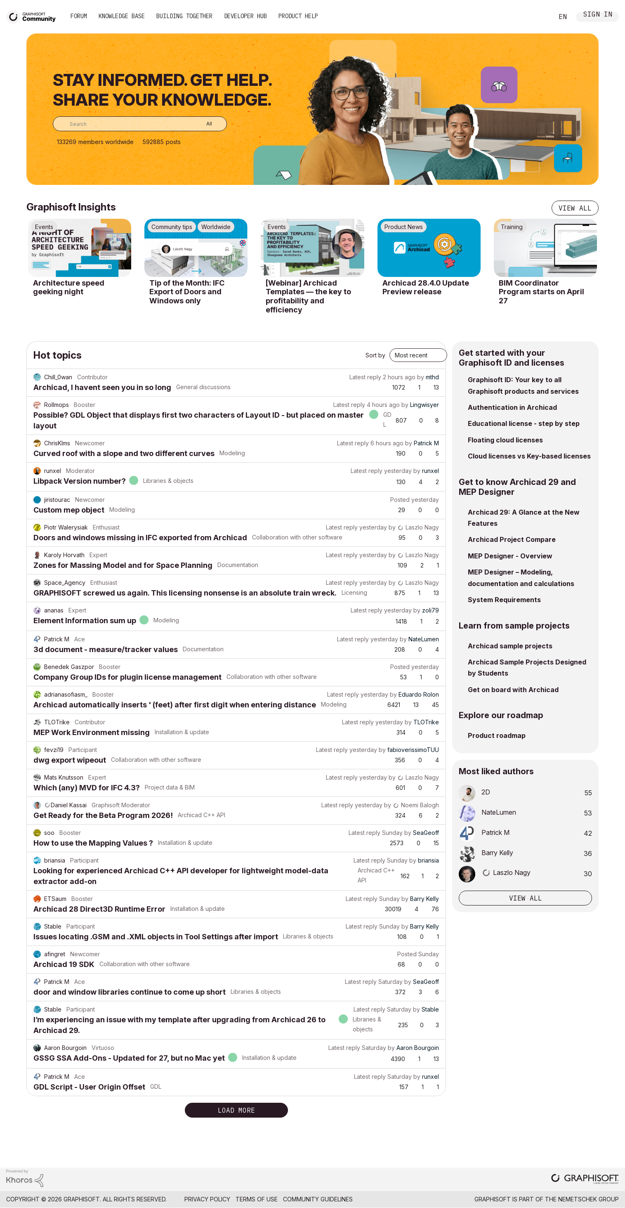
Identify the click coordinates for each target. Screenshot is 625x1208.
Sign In (597, 15)
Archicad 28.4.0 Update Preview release (425, 287)
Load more (236, 1110)
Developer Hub (245, 16)
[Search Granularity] (203, 123)
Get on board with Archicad (513, 690)
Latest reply (365, 377)
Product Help (298, 16)
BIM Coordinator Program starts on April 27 (541, 292)
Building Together (184, 16)
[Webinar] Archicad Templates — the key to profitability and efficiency (308, 296)
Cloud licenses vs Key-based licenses (529, 456)
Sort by (375, 355)
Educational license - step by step (524, 423)
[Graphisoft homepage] (585, 1179)
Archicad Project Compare (512, 539)
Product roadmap (497, 735)
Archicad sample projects (510, 646)
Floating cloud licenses (505, 440)
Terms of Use (257, 1199)
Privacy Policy (207, 1199)
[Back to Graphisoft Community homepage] (33, 15)
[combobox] (140, 123)
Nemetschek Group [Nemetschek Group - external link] (588, 1199)
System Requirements (504, 600)
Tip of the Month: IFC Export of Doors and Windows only (186, 292)
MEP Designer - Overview (510, 556)
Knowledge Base (122, 16)
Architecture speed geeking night (68, 287)
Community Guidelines (318, 1199)
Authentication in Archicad (512, 407)
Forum (79, 16)
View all (575, 208)
